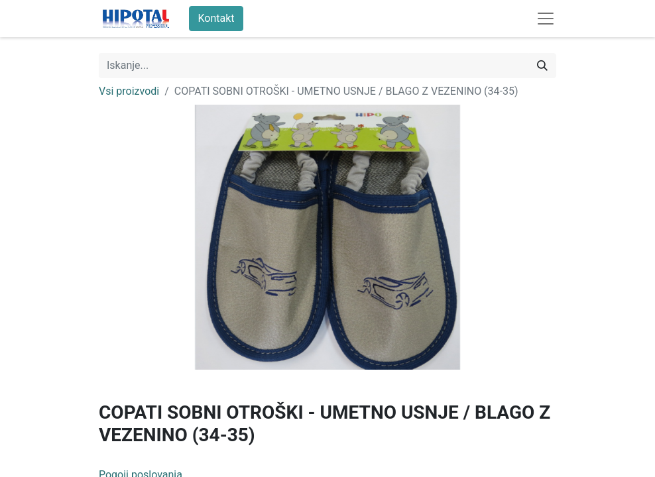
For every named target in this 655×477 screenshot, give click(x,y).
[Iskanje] (542, 65)
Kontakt (216, 18)
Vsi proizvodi (129, 91)
